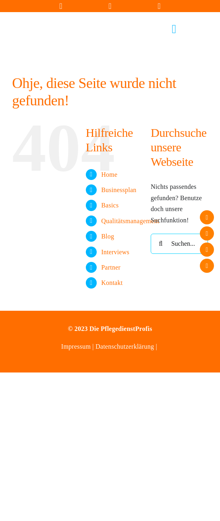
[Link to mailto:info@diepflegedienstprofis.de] (60, 6)
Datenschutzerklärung (124, 346)
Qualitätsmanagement (130, 221)
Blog (107, 236)
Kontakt (111, 282)
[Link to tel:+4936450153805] (110, 6)
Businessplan (118, 189)
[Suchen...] (179, 244)
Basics (109, 205)
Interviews (115, 252)
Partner (110, 267)
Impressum (77, 346)
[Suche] (161, 244)
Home (109, 174)
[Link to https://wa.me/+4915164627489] (159, 6)
